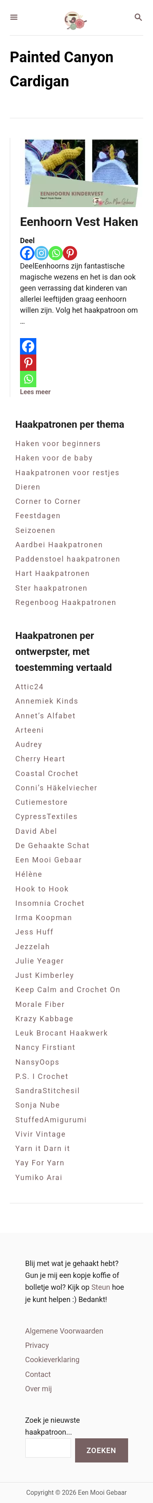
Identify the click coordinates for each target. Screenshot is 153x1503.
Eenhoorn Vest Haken (79, 221)
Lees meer (35, 392)
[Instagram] (41, 253)
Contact (38, 1374)
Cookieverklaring (52, 1359)
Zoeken (101, 1450)
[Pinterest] (70, 253)
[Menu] (14, 17)
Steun (101, 1287)
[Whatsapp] (56, 253)
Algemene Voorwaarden (64, 1331)
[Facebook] (27, 253)
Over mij (38, 1388)
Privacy (37, 1345)
